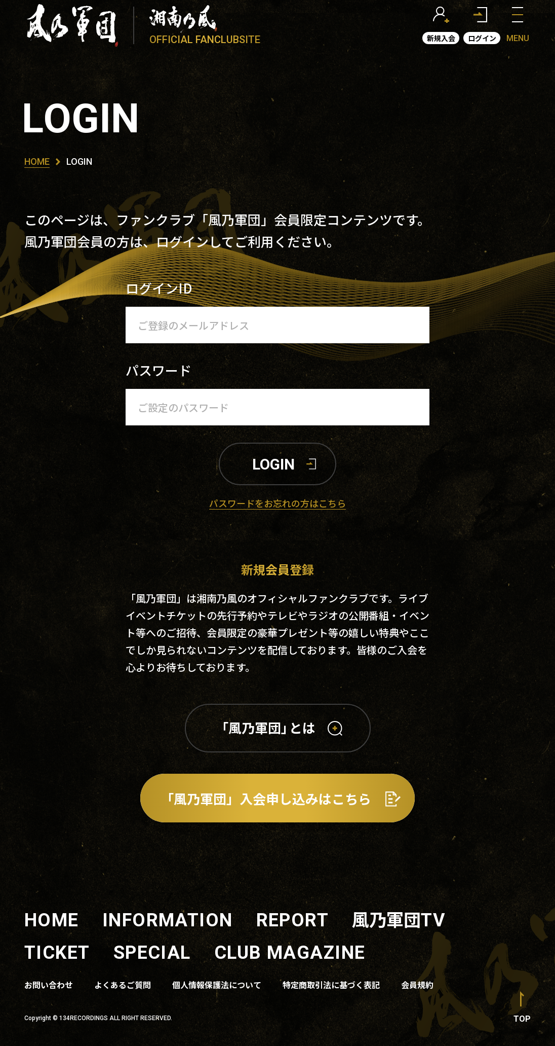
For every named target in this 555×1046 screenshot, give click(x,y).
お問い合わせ (48, 985)
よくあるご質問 (122, 985)
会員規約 (417, 985)
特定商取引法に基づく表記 (331, 985)
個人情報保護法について (216, 985)
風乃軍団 (399, 919)
